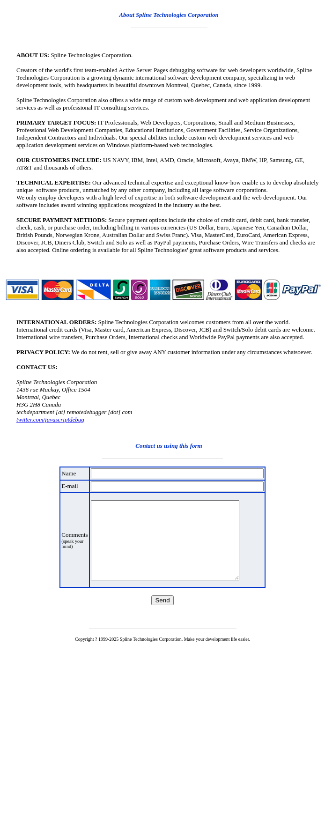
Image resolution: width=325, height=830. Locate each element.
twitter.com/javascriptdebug (50, 419)
